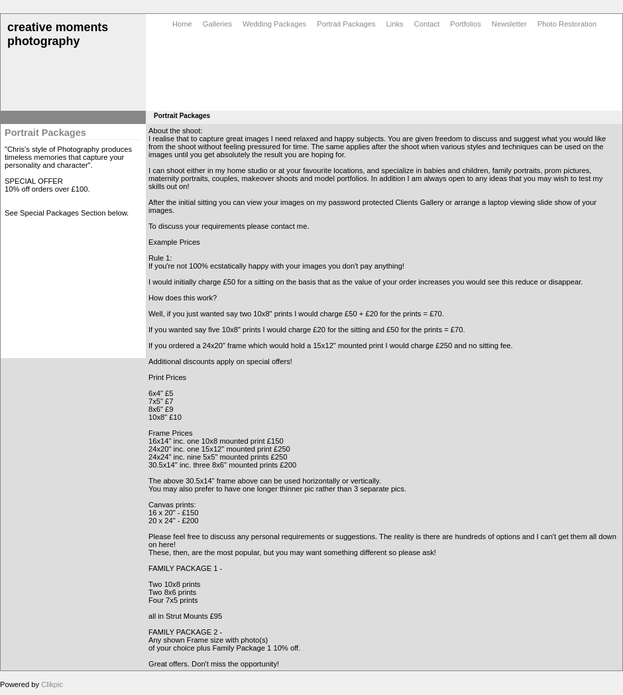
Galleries (217, 24)
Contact (427, 24)
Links (395, 24)
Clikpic (52, 684)
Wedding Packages (274, 24)
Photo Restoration (567, 24)
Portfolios (465, 24)
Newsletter (509, 24)
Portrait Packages (346, 24)
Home (182, 24)
